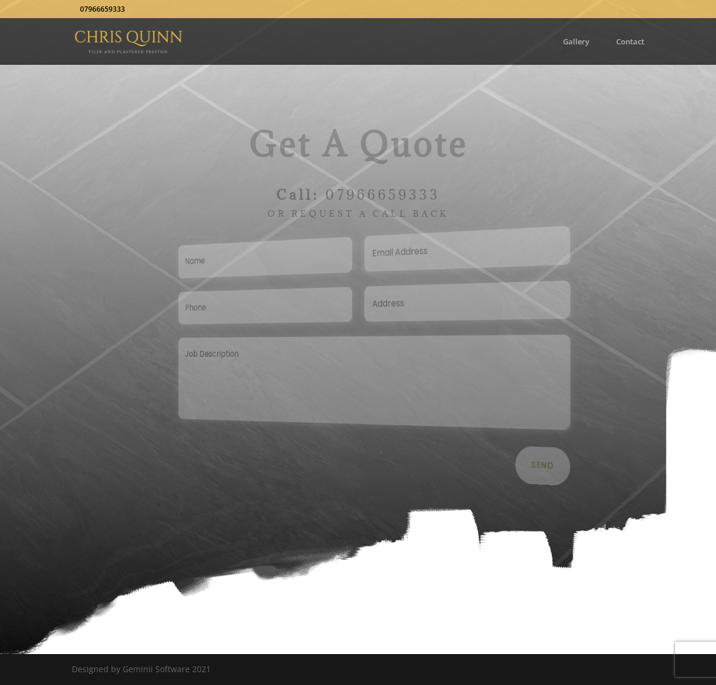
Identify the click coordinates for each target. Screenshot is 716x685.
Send (537, 467)
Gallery (576, 42)
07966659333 (382, 194)
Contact (630, 42)
